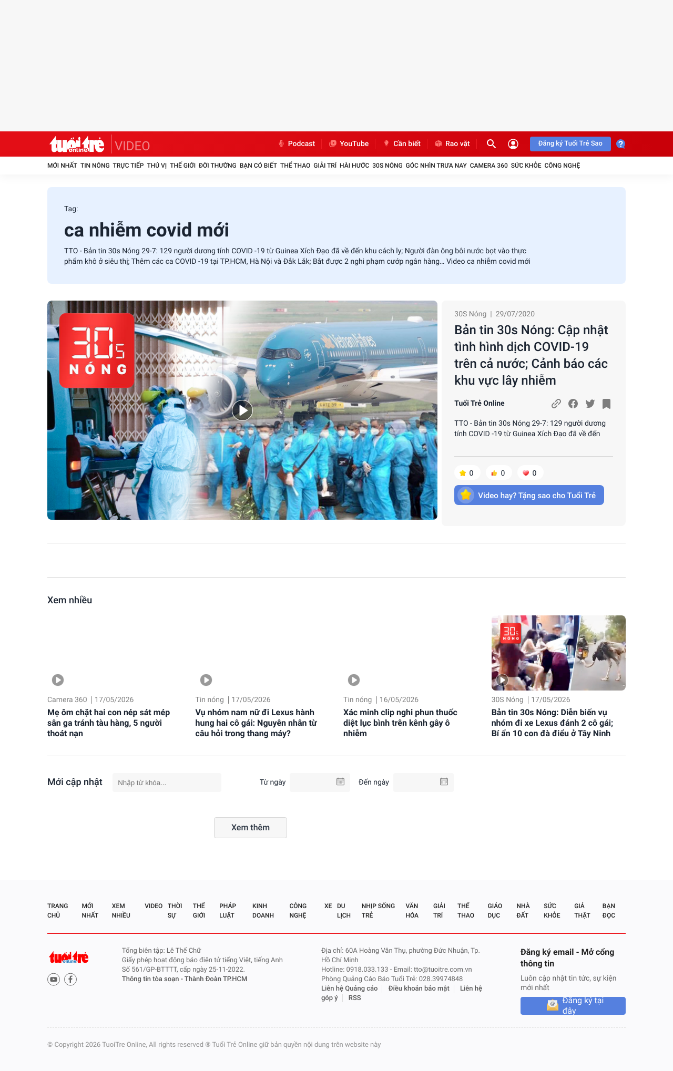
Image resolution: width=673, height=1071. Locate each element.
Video (153, 906)
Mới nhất (62, 165)
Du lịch (344, 910)
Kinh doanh (263, 910)
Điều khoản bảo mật (419, 989)
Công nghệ (562, 165)
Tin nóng (95, 165)
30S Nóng (387, 165)
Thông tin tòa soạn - (153, 979)
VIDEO (132, 146)
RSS (355, 998)
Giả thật (582, 910)
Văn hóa (412, 910)
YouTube (348, 144)
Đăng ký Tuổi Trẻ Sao (570, 144)
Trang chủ (57, 910)
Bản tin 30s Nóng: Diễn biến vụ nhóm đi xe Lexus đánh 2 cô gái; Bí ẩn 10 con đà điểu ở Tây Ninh (553, 722)
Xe (328, 906)
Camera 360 (489, 165)
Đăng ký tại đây (583, 1006)
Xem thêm (250, 827)
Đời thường (218, 165)
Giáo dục (495, 910)
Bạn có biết (258, 165)
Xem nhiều (69, 600)
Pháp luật (227, 910)
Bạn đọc (609, 910)
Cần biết (401, 144)
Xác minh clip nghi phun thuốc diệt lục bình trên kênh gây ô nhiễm (400, 722)
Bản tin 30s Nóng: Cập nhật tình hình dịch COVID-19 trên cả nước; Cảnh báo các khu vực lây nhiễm (531, 355)
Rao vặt (452, 144)
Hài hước (354, 165)
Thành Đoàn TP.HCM (216, 979)
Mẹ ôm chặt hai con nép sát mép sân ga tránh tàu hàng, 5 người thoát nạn (108, 722)
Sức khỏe (526, 165)
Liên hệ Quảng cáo (349, 989)
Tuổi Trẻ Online (479, 403)
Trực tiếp (128, 165)
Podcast (296, 144)
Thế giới (183, 165)
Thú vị (157, 165)
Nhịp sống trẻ (378, 910)
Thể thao (295, 165)
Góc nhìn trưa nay (436, 165)
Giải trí (324, 165)
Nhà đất (522, 910)
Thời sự (175, 910)
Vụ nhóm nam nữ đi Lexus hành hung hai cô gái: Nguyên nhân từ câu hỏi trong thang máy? (256, 722)
